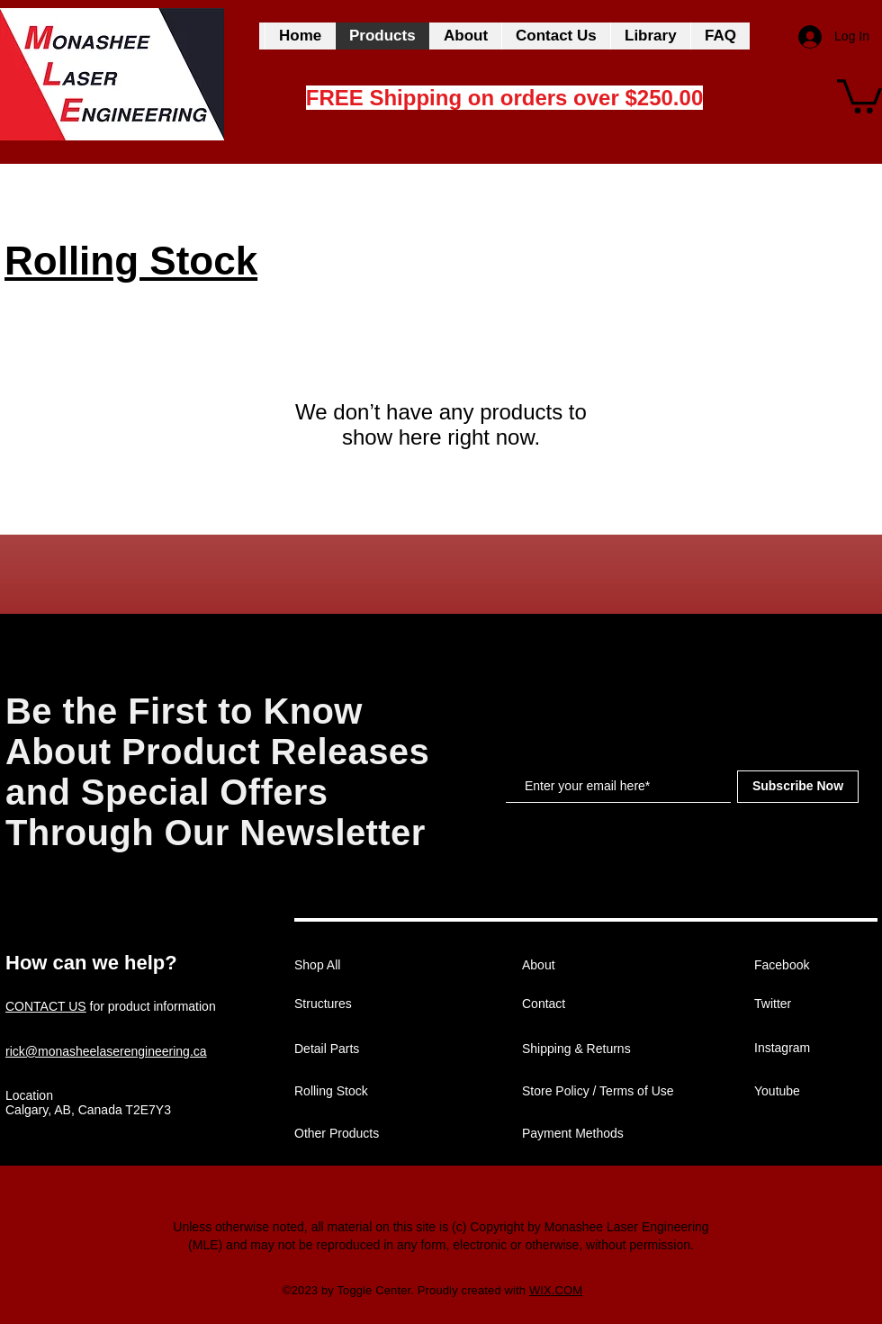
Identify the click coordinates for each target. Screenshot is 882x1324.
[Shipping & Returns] (586, 1049)
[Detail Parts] (358, 1049)
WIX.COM (555, 1290)
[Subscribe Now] (798, 786)
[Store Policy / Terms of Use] (599, 1092)
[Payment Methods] (586, 1134)
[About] (586, 966)
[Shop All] (358, 966)
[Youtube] (818, 1092)
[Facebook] (818, 966)
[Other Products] (358, 1134)
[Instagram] (818, 1049)
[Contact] (586, 1004)
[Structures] (358, 1004)
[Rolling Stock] (358, 1092)
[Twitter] (818, 1004)
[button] (859, 94)
